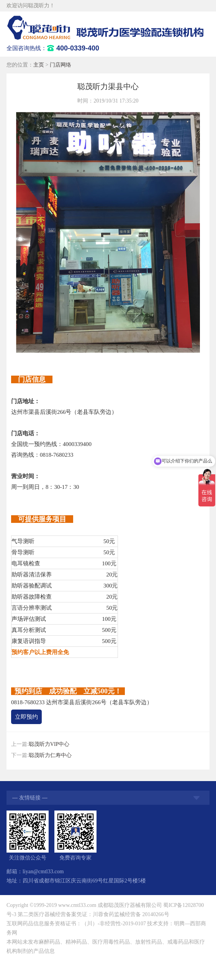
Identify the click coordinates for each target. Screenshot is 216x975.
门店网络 (60, 65)
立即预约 (26, 717)
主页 (38, 65)
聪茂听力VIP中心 (49, 744)
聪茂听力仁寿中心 (50, 755)
